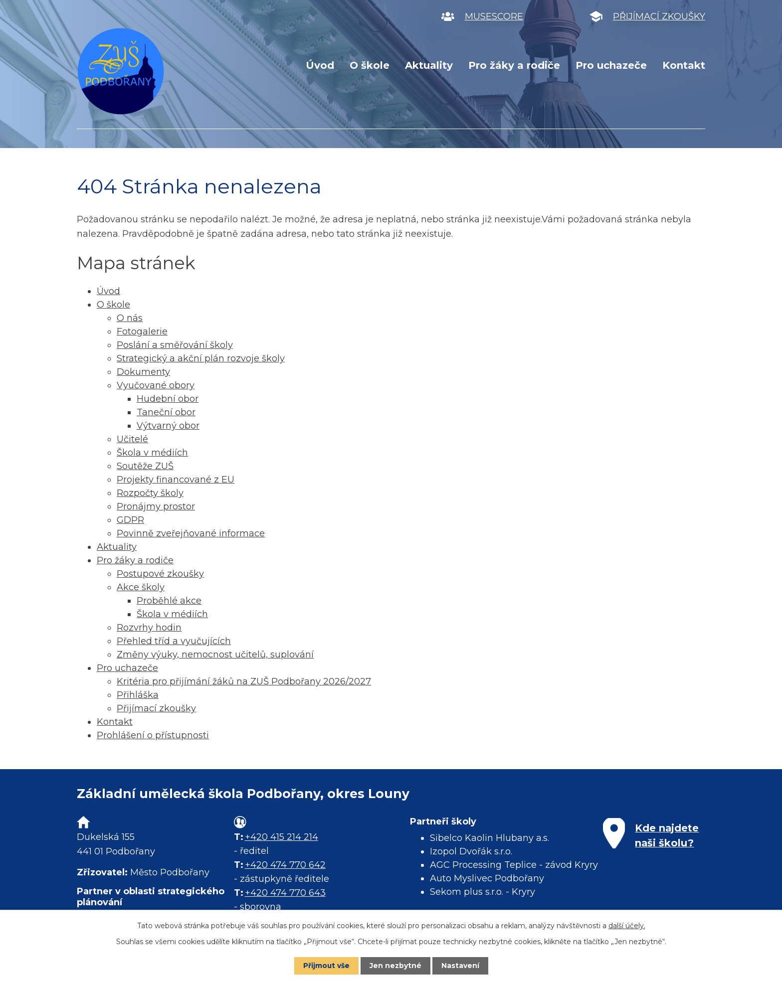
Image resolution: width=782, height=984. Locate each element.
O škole (370, 65)
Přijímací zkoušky (156, 708)
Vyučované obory (156, 385)
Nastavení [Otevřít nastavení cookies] (461, 965)
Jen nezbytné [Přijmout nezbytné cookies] (396, 965)
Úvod (320, 65)
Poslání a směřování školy (175, 344)
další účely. (626, 925)
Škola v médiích (152, 452)
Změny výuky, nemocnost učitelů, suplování (215, 654)
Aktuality (429, 65)
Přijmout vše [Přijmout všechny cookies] (326, 965)
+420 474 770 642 (285, 864)
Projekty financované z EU (175, 479)
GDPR (130, 519)
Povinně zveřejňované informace (191, 533)
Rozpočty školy (150, 493)
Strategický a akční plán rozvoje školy (201, 358)
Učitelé (132, 439)
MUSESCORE (494, 16)
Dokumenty (143, 371)
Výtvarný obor (168, 425)
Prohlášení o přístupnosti (153, 735)
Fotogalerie (142, 331)
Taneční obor (166, 412)
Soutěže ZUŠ (145, 466)
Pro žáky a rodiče (514, 65)
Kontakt (683, 65)
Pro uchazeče (611, 65)
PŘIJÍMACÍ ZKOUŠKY (659, 16)
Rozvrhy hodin (149, 627)
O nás (130, 318)
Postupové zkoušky (160, 573)
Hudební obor (167, 398)
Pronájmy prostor (156, 506)
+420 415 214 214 (281, 836)
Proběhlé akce (169, 600)
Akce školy (141, 587)
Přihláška (138, 694)
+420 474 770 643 (285, 892)
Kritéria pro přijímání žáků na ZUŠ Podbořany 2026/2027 (244, 681)
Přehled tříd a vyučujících (174, 641)
